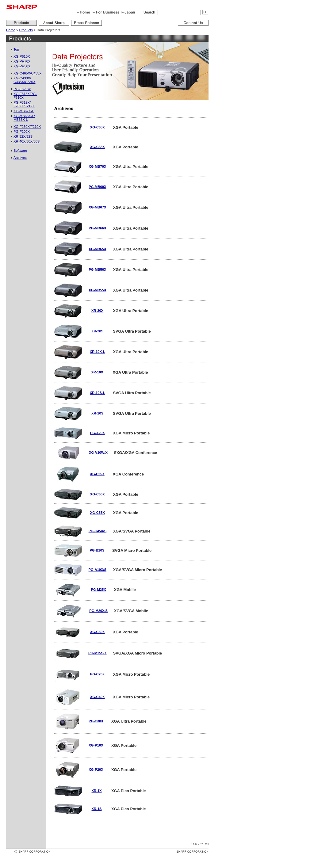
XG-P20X (96, 769)
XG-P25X (97, 474)
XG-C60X (97, 494)
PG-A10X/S (97, 569)
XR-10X (97, 372)
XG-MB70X (97, 166)
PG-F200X (21, 131)
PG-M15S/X (97, 653)
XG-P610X (21, 56)
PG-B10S (97, 550)
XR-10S (97, 413)
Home (10, 30)
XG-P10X (96, 745)
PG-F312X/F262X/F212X (24, 104)
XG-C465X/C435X (27, 73)
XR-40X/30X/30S (26, 141)
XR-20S (97, 331)
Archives (20, 157)
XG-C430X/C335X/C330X (24, 80)
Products (26, 30)
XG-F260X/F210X (27, 126)
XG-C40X (97, 697)
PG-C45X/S (97, 531)
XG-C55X (97, 512)
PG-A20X (97, 433)
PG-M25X (98, 589)
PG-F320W (22, 89)
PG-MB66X (97, 228)
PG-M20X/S (98, 611)
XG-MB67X (97, 207)
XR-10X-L (97, 351)
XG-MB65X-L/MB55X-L (24, 117)
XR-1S (97, 809)
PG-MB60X (97, 187)
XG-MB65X (97, 249)
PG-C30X (96, 721)
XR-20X (97, 310)
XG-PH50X (21, 66)
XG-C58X (97, 147)
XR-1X (97, 791)
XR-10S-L (97, 393)
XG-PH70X (21, 61)
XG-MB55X (97, 290)
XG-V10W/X (98, 452)
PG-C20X (97, 674)
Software (20, 150)
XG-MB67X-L (23, 111)
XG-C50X (97, 632)
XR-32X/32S (23, 136)
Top (16, 49)
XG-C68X (97, 127)
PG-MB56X (97, 269)
